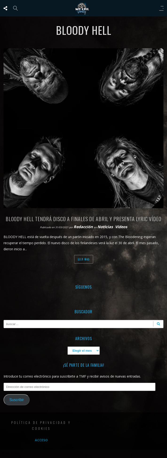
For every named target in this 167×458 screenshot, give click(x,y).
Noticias (105, 226)
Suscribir (16, 400)
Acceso (41, 440)
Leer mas (83, 259)
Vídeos (121, 226)
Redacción (84, 226)
